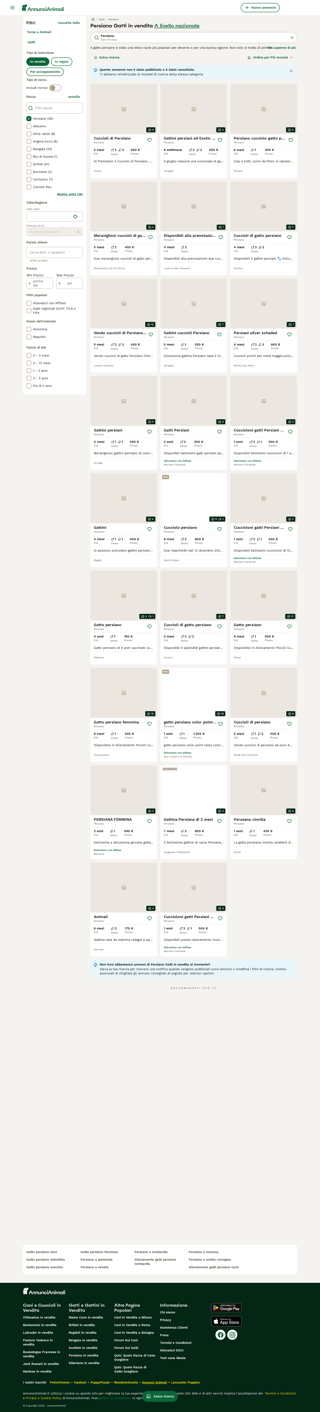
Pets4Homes (60, 1382)
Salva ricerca (107, 57)
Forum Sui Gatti (126, 1348)
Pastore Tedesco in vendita (38, 1342)
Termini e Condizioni (175, 1343)
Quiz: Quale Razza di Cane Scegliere (134, 1358)
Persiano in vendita (83, 1355)
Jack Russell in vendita (41, 1364)
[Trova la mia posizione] (75, 216)
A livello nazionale (177, 26)
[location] (55, 217)
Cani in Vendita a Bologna (134, 1333)
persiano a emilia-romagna (210, 1259)
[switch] (55, 87)
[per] (69, 283)
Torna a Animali (39, 32)
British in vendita (82, 1325)
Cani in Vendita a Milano (133, 1317)
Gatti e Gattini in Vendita (87, 1308)
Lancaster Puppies (185, 1382)
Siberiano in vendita (84, 1363)
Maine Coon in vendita (86, 1317)
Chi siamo (167, 1312)
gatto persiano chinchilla (45, 1259)
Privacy (165, 1320)
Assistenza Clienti (174, 1327)
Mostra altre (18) (70, 194)
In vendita (38, 62)
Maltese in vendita (37, 1371)
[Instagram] (232, 1335)
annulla (74, 97)
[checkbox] (29, 118)
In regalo (62, 62)
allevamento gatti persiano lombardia (155, 1262)
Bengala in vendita (83, 1340)
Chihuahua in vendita (39, 1317)
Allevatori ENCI (172, 1350)
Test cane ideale (173, 1358)
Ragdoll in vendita (83, 1333)
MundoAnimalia (126, 1382)
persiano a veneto (95, 1267)
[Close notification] (291, 71)
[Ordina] (270, 57)
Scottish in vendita (83, 1348)
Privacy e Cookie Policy (43, 1398)
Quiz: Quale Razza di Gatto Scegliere (130, 1369)
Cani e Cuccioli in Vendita (42, 1308)
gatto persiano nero (41, 1252)
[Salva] (149, 140)
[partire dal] (40, 283)
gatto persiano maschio (44, 1267)
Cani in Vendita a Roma (132, 1325)
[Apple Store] (226, 1321)
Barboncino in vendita (39, 1325)
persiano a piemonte (97, 1259)
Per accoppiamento (45, 72)
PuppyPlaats (100, 1382)
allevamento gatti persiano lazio (214, 1267)
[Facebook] (220, 1335)
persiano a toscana (203, 1252)
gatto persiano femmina (99, 1252)
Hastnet (80, 1382)
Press (164, 1335)
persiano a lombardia (151, 1252)
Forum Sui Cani (126, 1340)
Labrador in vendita (38, 1333)
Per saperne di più (282, 48)
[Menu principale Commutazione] (12, 7)
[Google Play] (226, 1308)
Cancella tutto (69, 23)
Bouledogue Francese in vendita (41, 1354)
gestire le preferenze (114, 1398)
